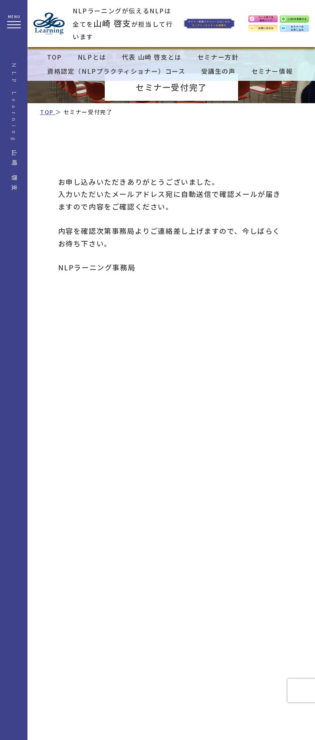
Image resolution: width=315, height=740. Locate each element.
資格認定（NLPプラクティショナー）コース (116, 71)
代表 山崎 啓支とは (152, 57)
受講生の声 (218, 71)
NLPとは (92, 57)
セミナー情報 (272, 71)
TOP (54, 57)
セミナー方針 (218, 57)
